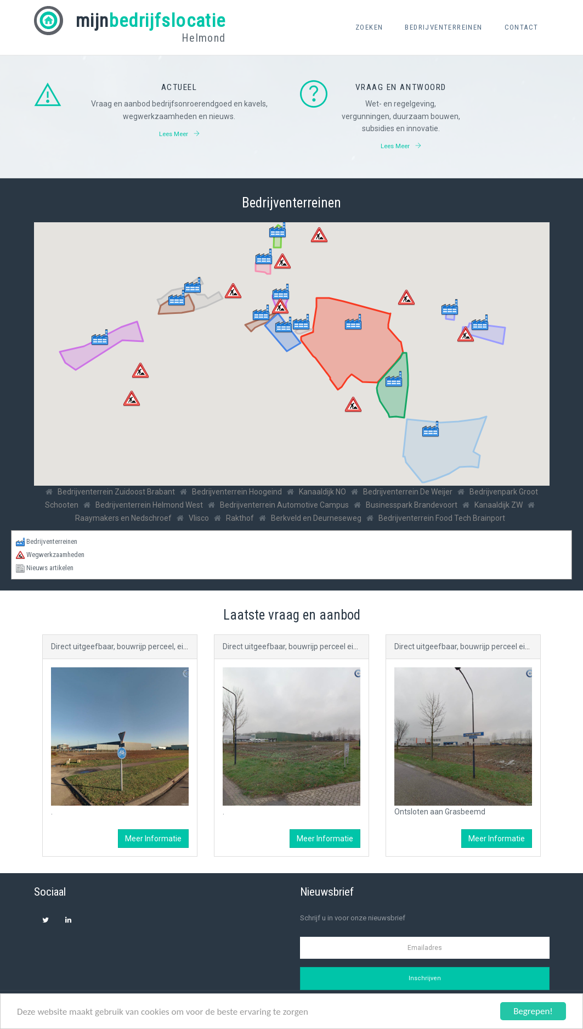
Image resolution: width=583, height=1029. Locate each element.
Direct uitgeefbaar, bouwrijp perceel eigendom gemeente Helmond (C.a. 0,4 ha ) (360, 646)
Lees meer (179, 134)
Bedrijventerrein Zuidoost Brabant (116, 491)
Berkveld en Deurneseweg (316, 518)
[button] (430, 429)
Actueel (179, 87)
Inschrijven (425, 978)
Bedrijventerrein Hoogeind (237, 491)
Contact (522, 27)
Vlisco (199, 518)
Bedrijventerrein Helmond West (149, 505)
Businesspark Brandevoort (411, 505)
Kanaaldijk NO (322, 491)
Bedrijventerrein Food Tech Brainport (441, 518)
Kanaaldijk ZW (498, 505)
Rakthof (240, 518)
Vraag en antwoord (400, 87)
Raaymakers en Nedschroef (123, 518)
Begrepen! (533, 1011)
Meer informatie (153, 838)
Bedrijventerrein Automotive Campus (284, 505)
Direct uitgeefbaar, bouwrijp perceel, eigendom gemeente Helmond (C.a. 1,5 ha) (188, 646)
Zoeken (369, 27)
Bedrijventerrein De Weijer (407, 491)
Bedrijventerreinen (443, 27)
